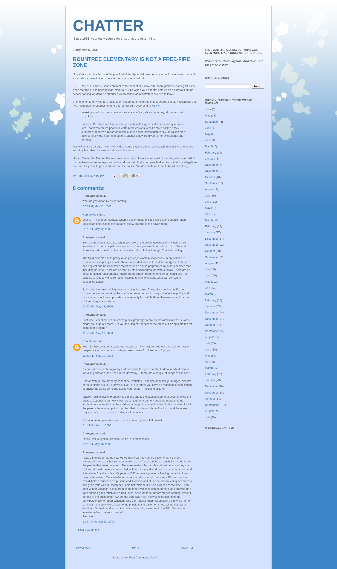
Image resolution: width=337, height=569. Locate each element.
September (212, 121)
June (208, 109)
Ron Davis (89, 214)
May (207, 115)
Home (136, 547)
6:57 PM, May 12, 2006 (97, 229)
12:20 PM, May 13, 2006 (98, 355)
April (208, 140)
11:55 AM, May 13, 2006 (98, 333)
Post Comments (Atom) (143, 557)
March (209, 146)
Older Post (187, 547)
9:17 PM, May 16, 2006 (97, 444)
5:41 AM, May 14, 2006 (97, 425)
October (210, 177)
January (210, 158)
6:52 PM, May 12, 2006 (97, 206)
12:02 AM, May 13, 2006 (98, 306)
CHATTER (108, 25)
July (207, 195)
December (211, 164)
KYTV (155, 105)
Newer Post (83, 547)
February (210, 152)
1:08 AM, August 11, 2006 (99, 521)
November (211, 170)
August (209, 189)
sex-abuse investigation (89, 78)
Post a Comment (88, 529)
